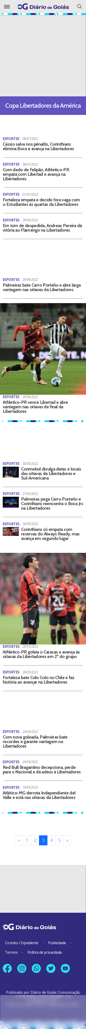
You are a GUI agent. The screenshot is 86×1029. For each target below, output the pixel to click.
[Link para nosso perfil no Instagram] (21, 968)
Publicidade (57, 942)
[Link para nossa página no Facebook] (7, 968)
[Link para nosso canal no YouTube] (65, 968)
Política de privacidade (44, 952)
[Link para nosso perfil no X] (50, 968)
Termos (11, 952)
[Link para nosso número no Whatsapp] (36, 968)
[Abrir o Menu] (7, 7)
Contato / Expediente (21, 942)
